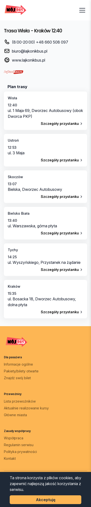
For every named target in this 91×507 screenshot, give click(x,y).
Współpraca (13, 438)
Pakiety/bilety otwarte (21, 371)
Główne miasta (15, 415)
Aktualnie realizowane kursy (26, 408)
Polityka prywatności (20, 452)
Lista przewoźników (20, 401)
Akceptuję (45, 499)
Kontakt (10, 458)
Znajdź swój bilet (17, 378)
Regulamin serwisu (18, 445)
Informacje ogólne (18, 364)
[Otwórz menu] (82, 10)
